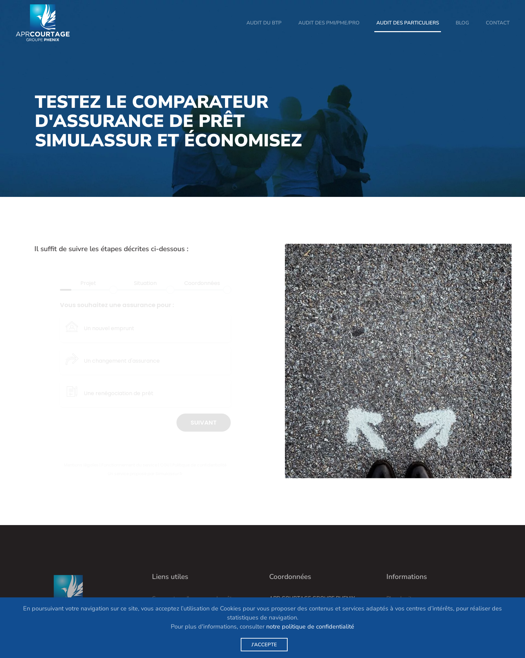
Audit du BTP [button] (264, 22)
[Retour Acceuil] (42, 23)
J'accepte (264, 644)
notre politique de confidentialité (310, 627)
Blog (462, 22)
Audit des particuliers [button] (407, 22)
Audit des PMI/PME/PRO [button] (329, 22)
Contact (498, 22)
